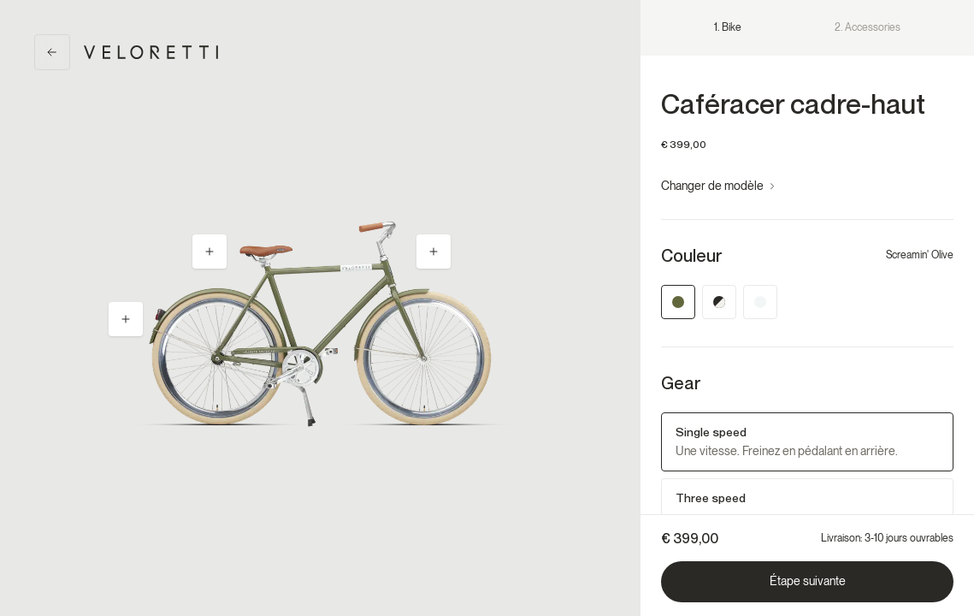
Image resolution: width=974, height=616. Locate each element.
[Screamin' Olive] (678, 302)
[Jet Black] (719, 302)
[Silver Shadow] (760, 302)
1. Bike (727, 27)
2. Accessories (867, 27)
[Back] (52, 52)
